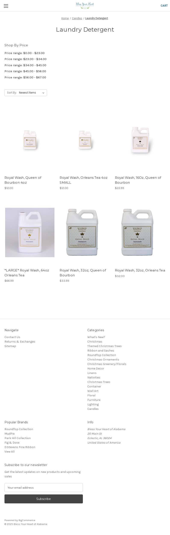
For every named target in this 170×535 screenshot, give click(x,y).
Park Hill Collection (17, 438)
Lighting (93, 404)
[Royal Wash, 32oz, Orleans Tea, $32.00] (140, 232)
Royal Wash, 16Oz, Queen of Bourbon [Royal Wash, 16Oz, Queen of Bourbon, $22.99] (138, 180)
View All (9, 451)
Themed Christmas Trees (104, 346)
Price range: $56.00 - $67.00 (25, 77)
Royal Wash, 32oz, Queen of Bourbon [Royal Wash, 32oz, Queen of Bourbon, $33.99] (83, 272)
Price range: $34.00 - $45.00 (25, 65)
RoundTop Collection (101, 355)
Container (94, 386)
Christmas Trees (98, 382)
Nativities (93, 377)
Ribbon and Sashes (100, 350)
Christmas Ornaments (103, 359)
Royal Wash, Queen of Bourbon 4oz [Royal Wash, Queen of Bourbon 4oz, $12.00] (22, 180)
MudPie (9, 433)
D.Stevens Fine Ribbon (19, 447)
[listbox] (32, 92)
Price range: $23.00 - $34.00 (25, 59)
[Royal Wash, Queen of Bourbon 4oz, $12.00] (29, 139)
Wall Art (92, 391)
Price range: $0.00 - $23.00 (24, 53)
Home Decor (95, 368)
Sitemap (10, 346)
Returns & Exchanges (19, 341)
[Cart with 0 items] (164, 5)
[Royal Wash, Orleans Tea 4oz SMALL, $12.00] (85, 139)
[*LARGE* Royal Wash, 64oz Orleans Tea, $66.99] (29, 232)
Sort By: (12, 92)
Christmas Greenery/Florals (106, 364)
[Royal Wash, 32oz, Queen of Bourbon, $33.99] (85, 232)
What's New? (96, 337)
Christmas (94, 341)
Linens (92, 373)
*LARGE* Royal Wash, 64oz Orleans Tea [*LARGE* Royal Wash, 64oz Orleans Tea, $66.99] (26, 272)
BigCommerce (27, 520)
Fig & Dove (11, 442)
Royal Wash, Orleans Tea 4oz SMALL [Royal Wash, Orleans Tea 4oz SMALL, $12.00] (83, 180)
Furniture (93, 400)
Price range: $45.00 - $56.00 (25, 71)
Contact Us (12, 337)
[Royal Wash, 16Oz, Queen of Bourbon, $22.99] (140, 139)
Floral (91, 395)
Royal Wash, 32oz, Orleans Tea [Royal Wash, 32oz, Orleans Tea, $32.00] (140, 270)
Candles (93, 409)
